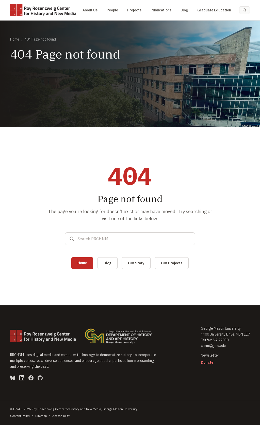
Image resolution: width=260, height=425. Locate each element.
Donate (207, 362)
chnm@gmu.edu (213, 345)
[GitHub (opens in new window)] (40, 377)
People (112, 10)
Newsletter (210, 355)
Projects (134, 10)
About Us (90, 10)
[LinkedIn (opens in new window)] (21, 377)
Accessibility (61, 416)
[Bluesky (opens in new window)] (12, 377)
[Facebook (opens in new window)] (31, 377)
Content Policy (20, 416)
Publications (161, 10)
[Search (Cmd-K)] (244, 10)
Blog (184, 10)
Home (14, 39)
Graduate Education (214, 10)
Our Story (136, 263)
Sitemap (41, 416)
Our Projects (171, 263)
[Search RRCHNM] (134, 239)
